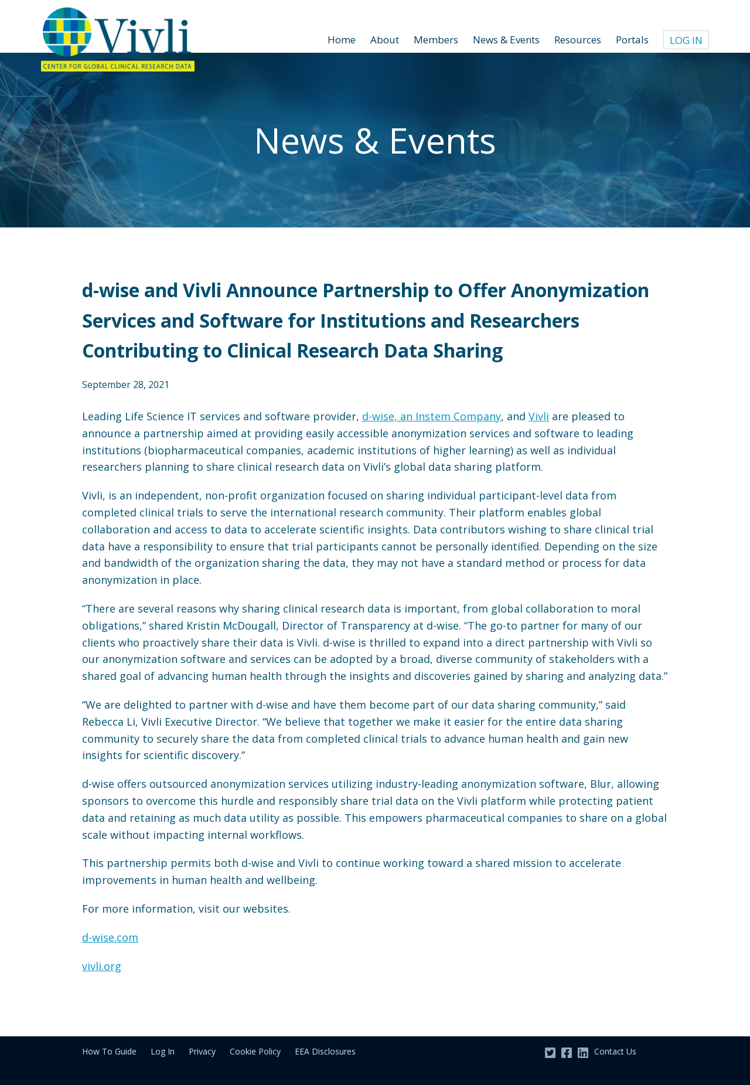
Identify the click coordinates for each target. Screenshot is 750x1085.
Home (342, 39)
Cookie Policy (255, 1051)
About (384, 39)
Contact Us (615, 1051)
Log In (686, 40)
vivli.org (101, 966)
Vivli (539, 416)
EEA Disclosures (325, 1051)
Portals (632, 39)
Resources (577, 39)
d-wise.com (110, 937)
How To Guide (109, 1051)
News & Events (506, 39)
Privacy (202, 1051)
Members (436, 39)
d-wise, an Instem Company (431, 416)
